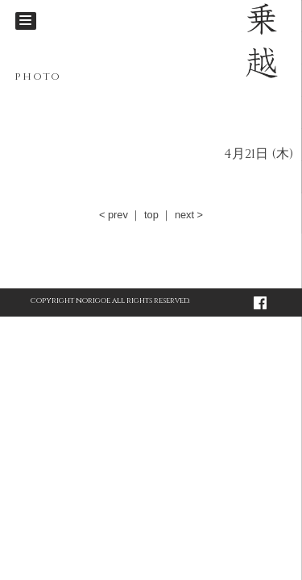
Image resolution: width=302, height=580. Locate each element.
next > (189, 215)
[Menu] (25, 21)
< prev (113, 215)
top (151, 215)
